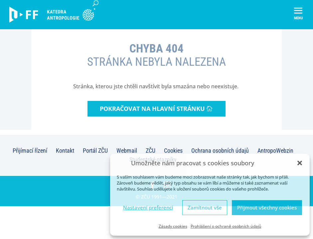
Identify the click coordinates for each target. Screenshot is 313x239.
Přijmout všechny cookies (267, 207)
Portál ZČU (95, 150)
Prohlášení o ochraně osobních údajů (226, 226)
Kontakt (65, 150)
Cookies (173, 150)
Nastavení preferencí (148, 207)
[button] (299, 163)
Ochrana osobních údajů (220, 150)
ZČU (150, 150)
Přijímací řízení (30, 150)
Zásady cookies (173, 226)
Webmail (126, 150)
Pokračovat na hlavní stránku (152, 109)
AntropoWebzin (275, 150)
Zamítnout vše (205, 207)
